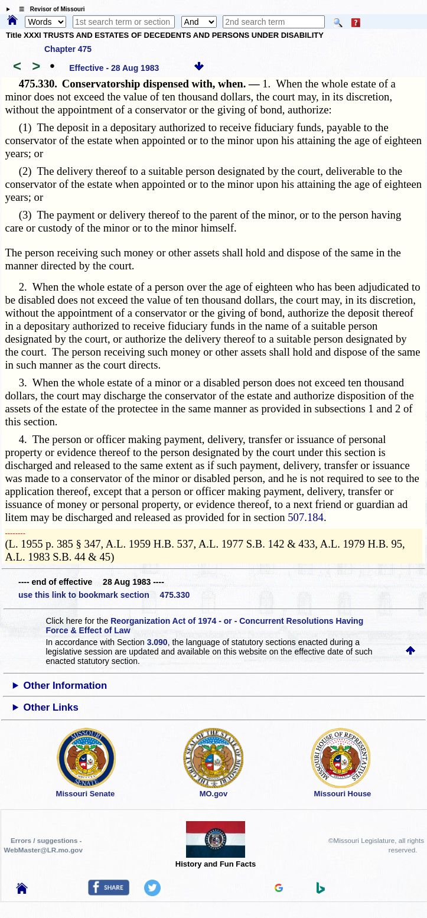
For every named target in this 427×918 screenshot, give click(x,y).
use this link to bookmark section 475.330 (104, 595)
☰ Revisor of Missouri (49, 9)
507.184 (306, 517)
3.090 (157, 642)
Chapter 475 (68, 49)
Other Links (51, 707)
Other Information (65, 685)
